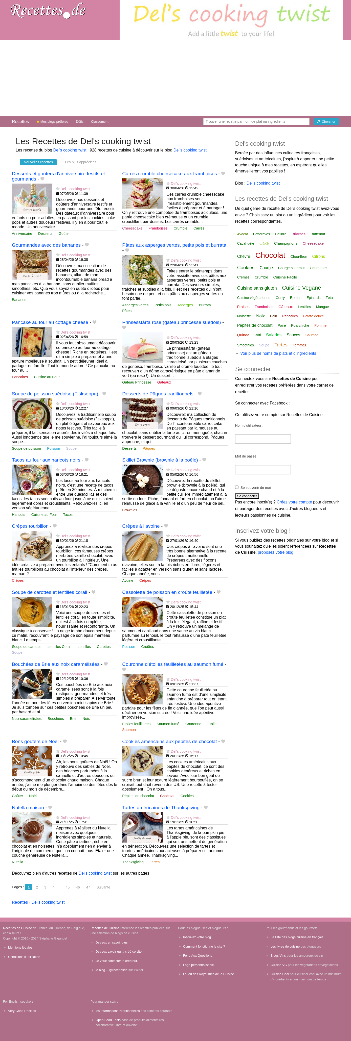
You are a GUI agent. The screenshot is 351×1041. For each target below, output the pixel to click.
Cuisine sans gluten (257, 288)
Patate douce (313, 316)
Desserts (45, 234)
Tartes (155, 862)
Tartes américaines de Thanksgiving (161, 807)
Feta (329, 298)
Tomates (299, 345)
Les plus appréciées (81, 162)
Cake (264, 243)
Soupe (71, 448)
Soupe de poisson (26, 448)
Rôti (258, 335)
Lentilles (84, 647)
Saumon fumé (168, 724)
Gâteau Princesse (136, 382)
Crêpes (18, 580)
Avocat (242, 234)
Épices (295, 297)
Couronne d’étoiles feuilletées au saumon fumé (172, 664)
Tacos (68, 515)
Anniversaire (22, 234)
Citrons (318, 256)
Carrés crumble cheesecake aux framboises (169, 173)
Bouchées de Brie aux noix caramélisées (56, 664)
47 (88, 887)
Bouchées (56, 719)
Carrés (198, 228)
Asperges (185, 305)
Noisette (244, 316)
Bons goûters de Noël (35, 741)
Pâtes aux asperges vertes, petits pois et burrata (174, 245)
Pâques (149, 448)
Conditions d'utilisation (24, 957)
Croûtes (147, 647)
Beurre (281, 234)
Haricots (18, 515)
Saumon (129, 730)
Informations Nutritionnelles (120, 1011)
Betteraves (261, 234)
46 (78, 887)
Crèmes (243, 277)
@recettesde (118, 970)
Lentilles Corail (59, 647)
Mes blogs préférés (52, 121)
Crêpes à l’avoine (141, 526)
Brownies (129, 510)
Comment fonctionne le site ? (204, 946)
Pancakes (20, 377)
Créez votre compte (294, 502)
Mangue (322, 307)
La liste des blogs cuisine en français (297, 937)
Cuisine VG (279, 965)
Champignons (286, 243)
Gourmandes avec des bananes (46, 245)
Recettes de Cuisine (17, 928)
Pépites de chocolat (138, 796)
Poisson (53, 448)
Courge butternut (291, 268)
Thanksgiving (133, 862)
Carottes (104, 647)
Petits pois (163, 305)
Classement (99, 121)
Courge (266, 268)
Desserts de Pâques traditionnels (157, 393)
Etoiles (212, 724)
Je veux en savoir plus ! (112, 942)
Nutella (17, 862)
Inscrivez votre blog (197, 937)
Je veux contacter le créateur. (117, 961)
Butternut (318, 234)
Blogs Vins (278, 955)
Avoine (127, 580)
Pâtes (126, 311)
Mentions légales (20, 947)
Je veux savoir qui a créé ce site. (119, 951)
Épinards (313, 298)
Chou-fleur (299, 257)
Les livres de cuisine (285, 946)
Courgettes (318, 268)
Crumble (180, 228)
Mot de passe (245, 456)
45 (68, 887)
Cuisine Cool (280, 974)
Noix (86, 719)
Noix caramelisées (27, 719)
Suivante (103, 887)
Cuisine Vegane (301, 288)
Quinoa (243, 335)
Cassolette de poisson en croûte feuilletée (167, 592)
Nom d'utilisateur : (249, 425)
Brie (73, 719)
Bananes (19, 300)
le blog (100, 970)
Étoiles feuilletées (136, 724)
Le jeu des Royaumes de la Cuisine (208, 974)
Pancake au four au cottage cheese (50, 322)
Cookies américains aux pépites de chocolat (169, 741)
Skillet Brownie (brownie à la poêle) (160, 460)
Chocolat (167, 796)
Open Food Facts (108, 1020)
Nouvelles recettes (38, 162)
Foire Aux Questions (197, 955)
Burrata (205, 305)
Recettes (20, 121)
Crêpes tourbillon (30, 526)
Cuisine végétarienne (254, 298)
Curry (280, 297)
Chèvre (243, 256)
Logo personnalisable (198, 965)
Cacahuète (245, 243)
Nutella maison (28, 807)
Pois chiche (300, 325)
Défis (79, 121)
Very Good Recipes (22, 1011)
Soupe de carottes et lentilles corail (49, 592)
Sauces (293, 335)
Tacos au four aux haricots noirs (46, 460)
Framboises (157, 228)
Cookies (187, 796)
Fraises (243, 306)
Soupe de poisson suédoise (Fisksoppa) (55, 393)
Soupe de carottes (26, 647)
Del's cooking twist (69, 150)
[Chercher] (326, 121)
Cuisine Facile (285, 277)
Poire (282, 325)
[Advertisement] (175, 78)
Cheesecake (132, 228)
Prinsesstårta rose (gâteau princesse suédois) (171, 322)
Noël (33, 796)
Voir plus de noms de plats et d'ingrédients (278, 353)
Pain (273, 316)
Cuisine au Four (47, 377)
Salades (273, 335)
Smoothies (245, 345)
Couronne (193, 724)
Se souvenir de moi (255, 488)
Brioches (298, 234)
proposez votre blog (275, 552)
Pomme (320, 325)
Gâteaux (164, 382)
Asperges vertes (135, 305)
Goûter (64, 234)
